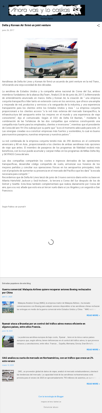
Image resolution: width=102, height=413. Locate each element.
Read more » (93, 315)
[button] (98, 26)
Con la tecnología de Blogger (51, 396)
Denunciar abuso (51, 407)
